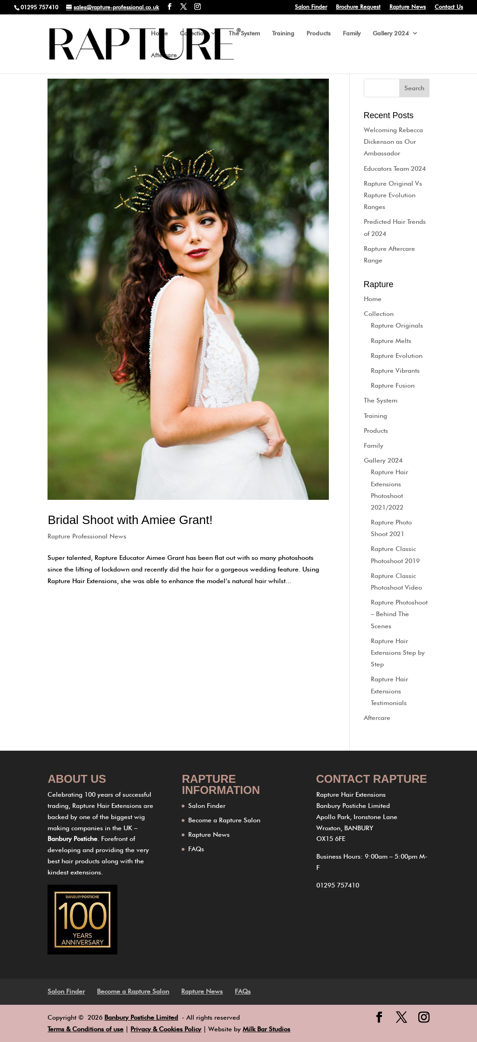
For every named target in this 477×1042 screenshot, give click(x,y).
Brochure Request (358, 7)
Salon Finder (311, 7)
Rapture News (407, 7)
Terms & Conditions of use (85, 1029)
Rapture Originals (397, 325)
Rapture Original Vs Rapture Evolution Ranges (393, 195)
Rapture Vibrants (395, 370)
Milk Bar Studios (266, 1029)
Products (319, 33)
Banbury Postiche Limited (141, 1017)
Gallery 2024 (391, 33)
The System (244, 33)
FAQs (196, 849)
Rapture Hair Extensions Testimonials (389, 690)
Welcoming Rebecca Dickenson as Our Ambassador (393, 141)
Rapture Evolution (396, 355)
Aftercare (164, 55)
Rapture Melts (391, 340)
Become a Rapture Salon (224, 820)
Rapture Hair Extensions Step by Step (398, 652)
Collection (193, 33)
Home (159, 33)
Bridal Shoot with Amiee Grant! (130, 520)
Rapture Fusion (393, 385)
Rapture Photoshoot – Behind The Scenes (399, 613)
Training (283, 33)
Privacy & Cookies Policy (165, 1029)
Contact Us (449, 7)
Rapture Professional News (87, 536)
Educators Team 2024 (395, 168)
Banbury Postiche (72, 838)
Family (352, 33)
